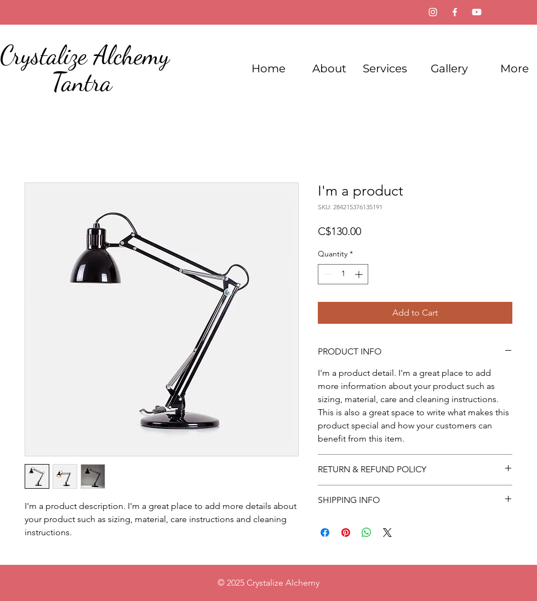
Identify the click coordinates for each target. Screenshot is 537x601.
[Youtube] (476, 12)
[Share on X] (387, 532)
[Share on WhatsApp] (366, 532)
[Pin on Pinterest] (345, 532)
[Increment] (360, 274)
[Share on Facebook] (325, 532)
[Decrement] (326, 274)
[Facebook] (454, 12)
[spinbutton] (343, 274)
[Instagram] (432, 12)
